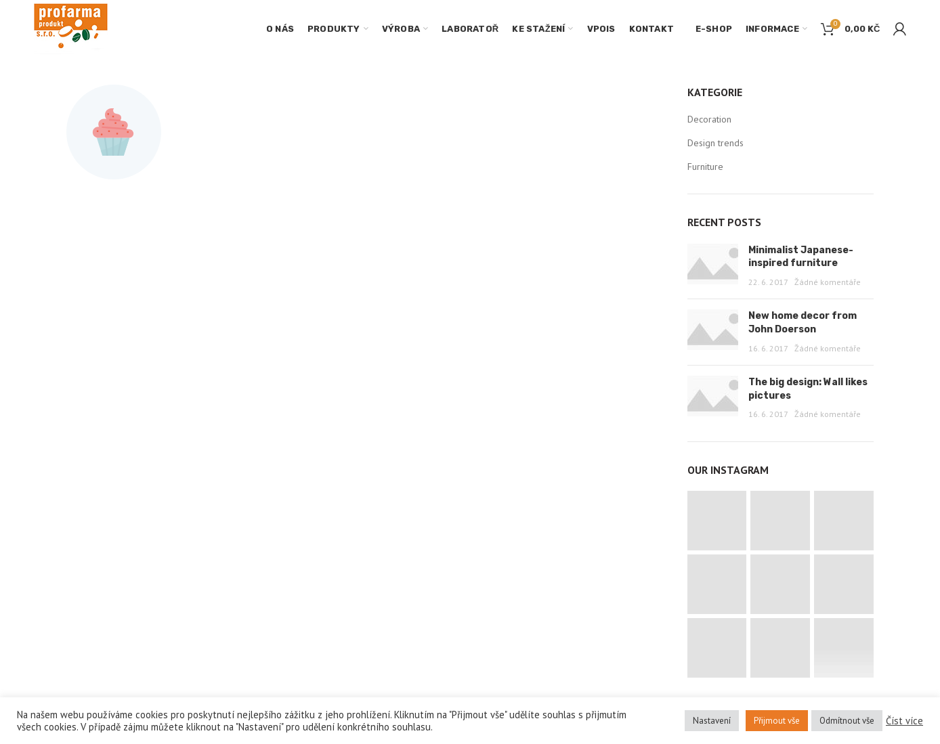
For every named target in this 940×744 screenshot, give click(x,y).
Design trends (715, 143)
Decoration (709, 119)
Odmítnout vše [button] (846, 720)
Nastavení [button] (712, 720)
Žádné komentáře (827, 282)
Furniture (705, 166)
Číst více (904, 721)
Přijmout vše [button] (777, 720)
